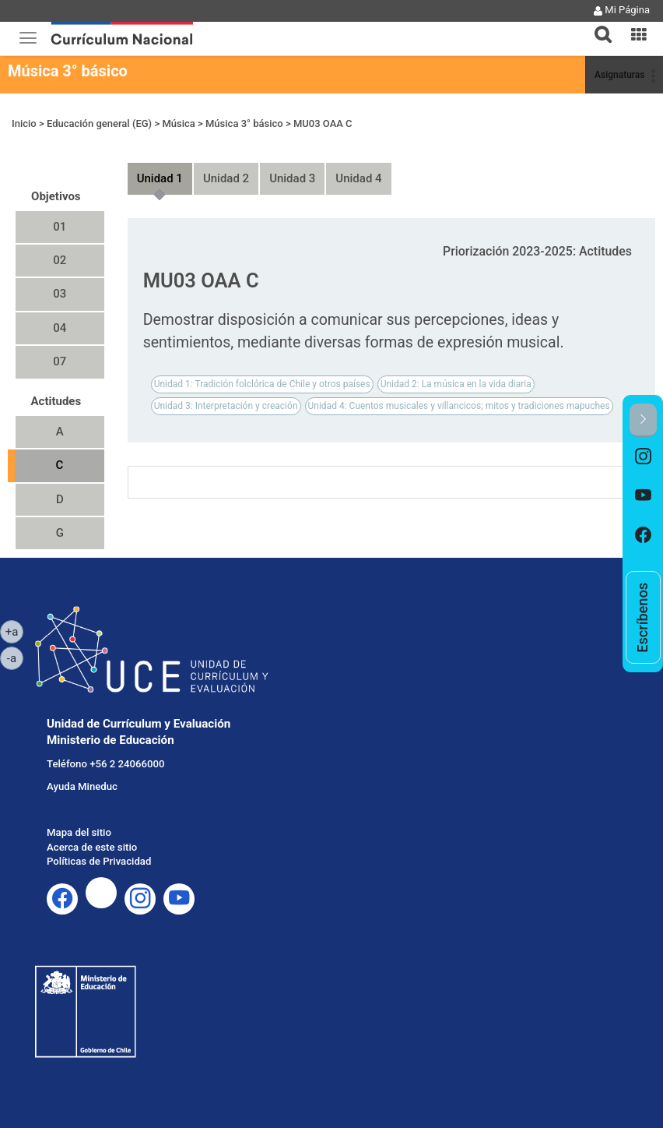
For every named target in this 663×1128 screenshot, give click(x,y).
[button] (597, 25)
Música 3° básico (68, 71)
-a (15, 657)
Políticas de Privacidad (99, 861)
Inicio (24, 123)
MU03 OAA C (323, 123)
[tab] (597, 25)
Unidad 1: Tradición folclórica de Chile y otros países (262, 384)
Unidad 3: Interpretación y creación (226, 405)
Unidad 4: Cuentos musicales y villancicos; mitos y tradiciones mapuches (459, 405)
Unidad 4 (358, 178)
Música (178, 123)
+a (14, 631)
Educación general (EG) (99, 123)
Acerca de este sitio (92, 847)
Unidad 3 (292, 178)
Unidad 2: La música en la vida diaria (456, 384)
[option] (643, 457)
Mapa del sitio (79, 832)
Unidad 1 (160, 178)
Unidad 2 (226, 178)
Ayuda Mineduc (82, 786)
